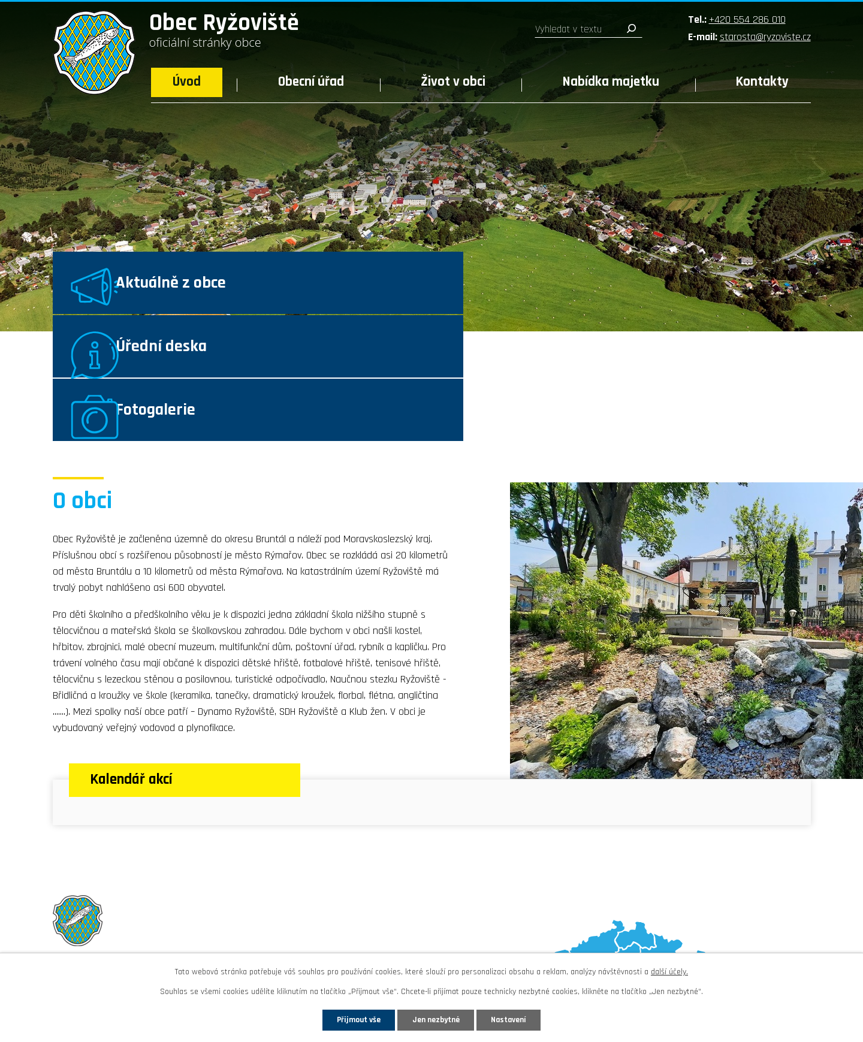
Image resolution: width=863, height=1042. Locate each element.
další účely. (669, 971)
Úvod (187, 81)
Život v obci (453, 81)
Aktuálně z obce (206, 291)
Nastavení (514, 1019)
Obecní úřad (311, 81)
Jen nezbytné (436, 1019)
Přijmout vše (353, 1019)
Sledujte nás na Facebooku (122, 940)
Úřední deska (454, 291)
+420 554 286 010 (747, 19)
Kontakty (762, 81)
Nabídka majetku (611, 81)
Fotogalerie (708, 291)
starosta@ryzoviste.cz (765, 37)
